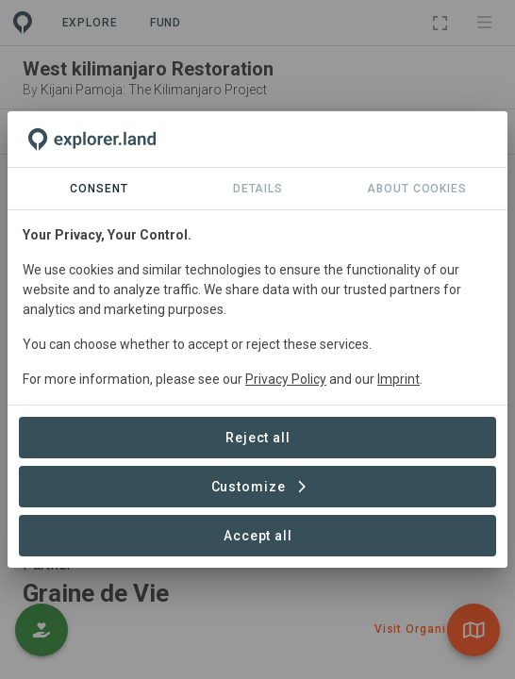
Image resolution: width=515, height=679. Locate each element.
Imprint (398, 379)
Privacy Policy (285, 379)
